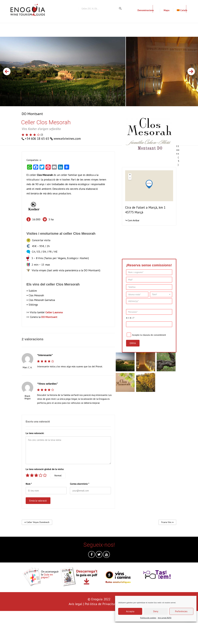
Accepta (130, 611)
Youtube (106, 555)
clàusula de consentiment (154, 335)
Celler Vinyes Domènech (37, 522)
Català (182, 10)
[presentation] (23, 617)
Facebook (91, 555)
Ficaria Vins (166, 522)
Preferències (181, 611)
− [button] (130, 178)
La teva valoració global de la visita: (45, 469)
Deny (155, 611)
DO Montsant (32, 113)
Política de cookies (148, 618)
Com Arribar (133, 220)
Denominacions (146, 10)
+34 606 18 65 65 (37, 138)
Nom (29, 483)
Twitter (99, 555)
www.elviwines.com (67, 138)
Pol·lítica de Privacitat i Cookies (107, 604)
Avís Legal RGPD (164, 618)
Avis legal (75, 604)
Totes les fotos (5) (178, 136)
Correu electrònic (79, 483)
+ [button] (130, 174)
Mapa (166, 10)
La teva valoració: (35, 433)
